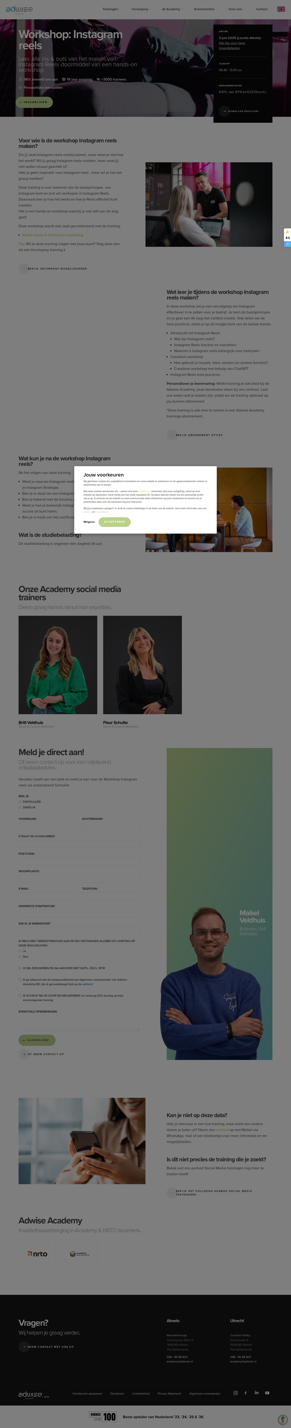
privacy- (87, 511)
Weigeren (89, 522)
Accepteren (114, 522)
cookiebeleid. (102, 511)
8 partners (143, 491)
